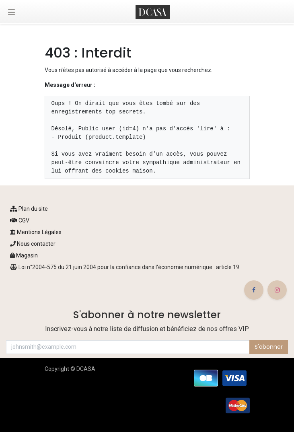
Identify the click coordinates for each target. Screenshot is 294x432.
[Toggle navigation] (11, 12)
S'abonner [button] (269, 347)
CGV (19, 220)
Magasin (27, 255)
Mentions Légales (36, 232)
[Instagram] (277, 290)
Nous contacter (36, 244)
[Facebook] (253, 290)
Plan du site (29, 209)
